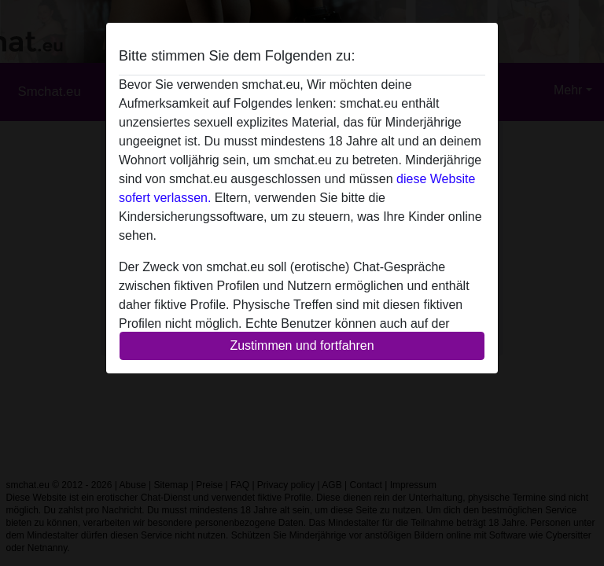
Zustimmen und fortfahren (302, 345)
